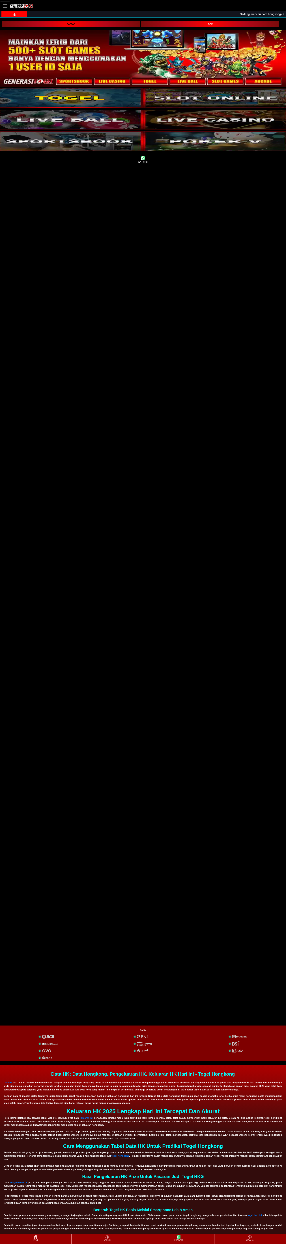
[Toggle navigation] (5, 5)
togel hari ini (255, 1215)
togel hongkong (120, 1155)
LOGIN (210, 24)
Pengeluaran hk (19, 1182)
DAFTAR (71, 24)
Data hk (8, 1082)
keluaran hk (86, 1117)
